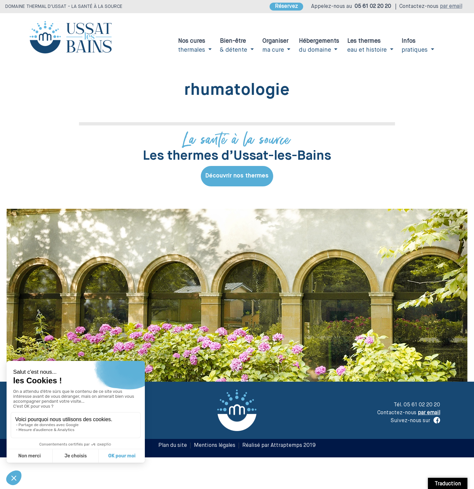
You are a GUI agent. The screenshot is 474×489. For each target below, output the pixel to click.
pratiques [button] (415, 45)
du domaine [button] (319, 45)
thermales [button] (192, 45)
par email (451, 6)
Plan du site (172, 445)
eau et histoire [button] (367, 45)
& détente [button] (234, 45)
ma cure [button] (275, 45)
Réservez (286, 6)
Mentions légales (214, 445)
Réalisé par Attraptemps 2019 (279, 445)
